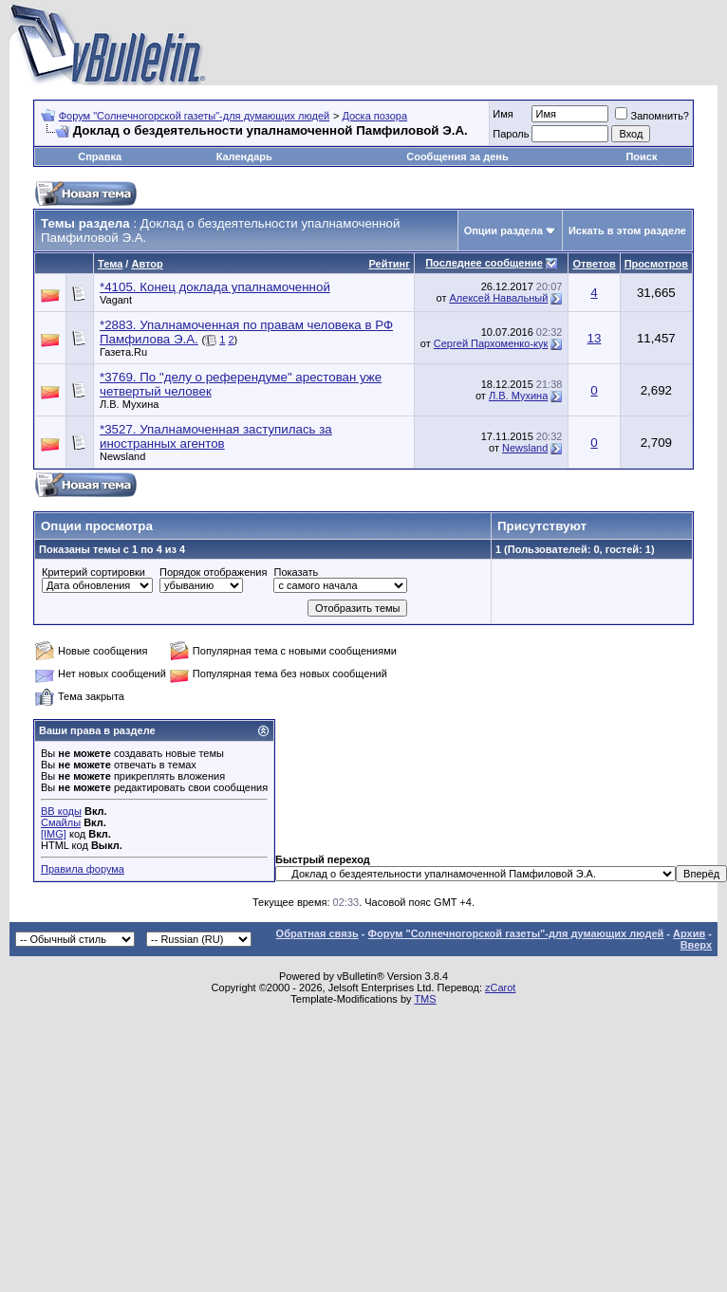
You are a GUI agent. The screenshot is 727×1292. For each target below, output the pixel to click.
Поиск (641, 156)
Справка (99, 156)
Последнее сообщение (484, 262)
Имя (503, 114)
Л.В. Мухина (129, 404)
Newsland (122, 456)
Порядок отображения (213, 572)
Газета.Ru (123, 352)
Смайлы (61, 822)
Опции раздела (503, 230)
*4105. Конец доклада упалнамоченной (215, 287)
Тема (110, 263)
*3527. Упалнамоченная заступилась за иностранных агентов (216, 436)
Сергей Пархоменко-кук (491, 343)
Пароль (511, 133)
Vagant (116, 299)
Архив (689, 933)
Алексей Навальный (499, 298)
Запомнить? (652, 115)
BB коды (61, 811)
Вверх (696, 945)
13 (594, 338)
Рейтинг (389, 263)
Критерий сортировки (93, 572)
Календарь (244, 156)
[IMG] (53, 834)
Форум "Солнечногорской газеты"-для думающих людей (194, 115)
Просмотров (656, 263)
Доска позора (374, 115)
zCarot (500, 987)
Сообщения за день (457, 156)
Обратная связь (317, 933)
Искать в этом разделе (627, 230)
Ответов (593, 263)
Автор (146, 263)
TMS (425, 999)
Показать (295, 572)
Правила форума (82, 869)
